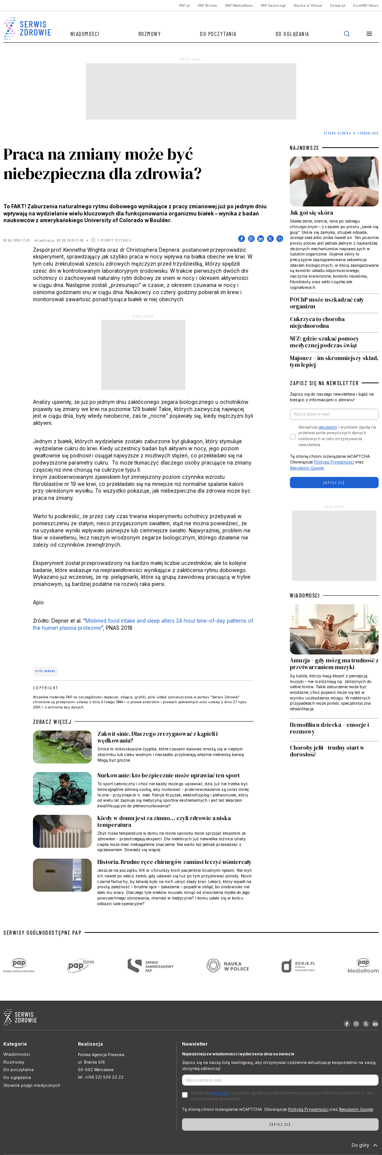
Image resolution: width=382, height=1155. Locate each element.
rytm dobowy (45, 671)
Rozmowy (150, 33)
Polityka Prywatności (334, 462)
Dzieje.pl (337, 5)
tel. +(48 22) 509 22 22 (101, 1077)
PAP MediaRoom (239, 5)
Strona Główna (337, 133)
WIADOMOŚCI (305, 595)
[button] (369, 33)
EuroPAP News (366, 5)
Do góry (365, 1145)
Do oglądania (292, 33)
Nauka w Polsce (308, 5)
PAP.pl (184, 5)
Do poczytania (218, 33)
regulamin (327, 427)
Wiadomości (85, 33)
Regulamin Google (307, 468)
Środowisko (368, 133)
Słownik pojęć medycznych (31, 1085)
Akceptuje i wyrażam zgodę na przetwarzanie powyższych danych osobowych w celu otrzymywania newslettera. (337, 436)
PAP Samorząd (273, 5)
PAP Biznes (207, 5)
